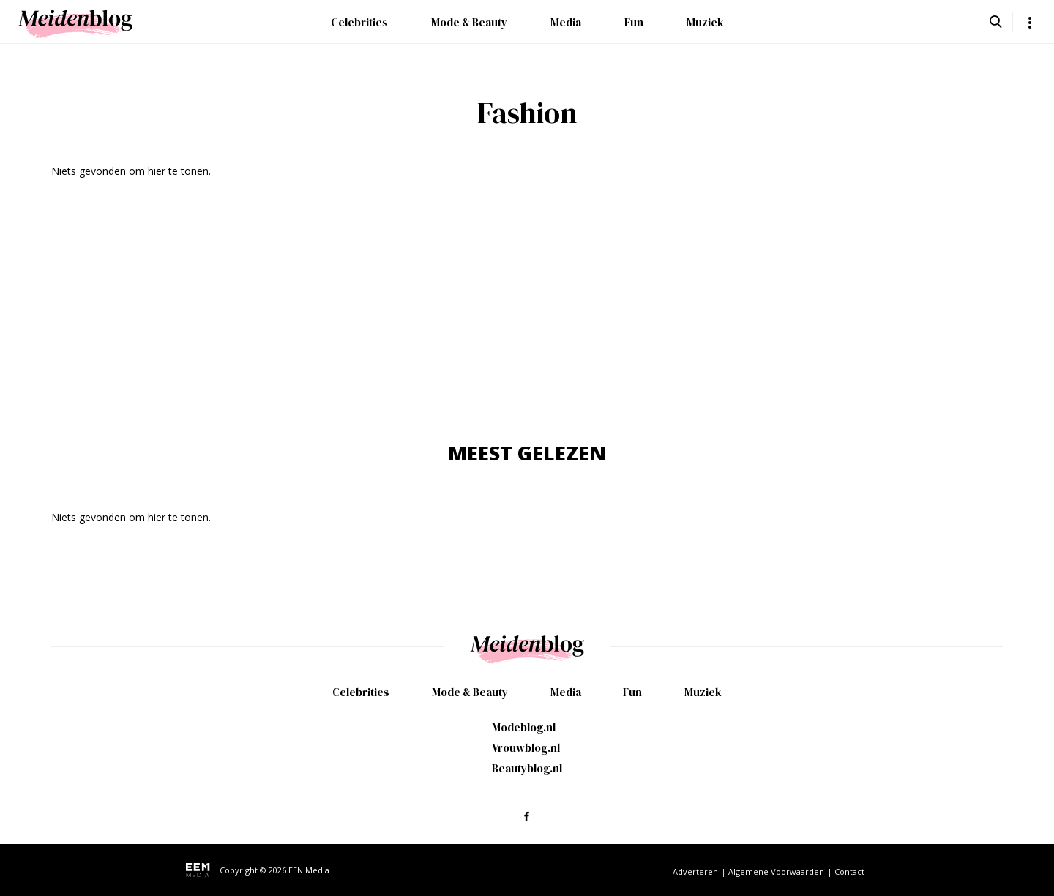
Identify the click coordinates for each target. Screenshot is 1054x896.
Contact (849, 871)
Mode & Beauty (469, 22)
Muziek (705, 22)
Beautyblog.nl (527, 768)
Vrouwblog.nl (526, 747)
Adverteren (695, 871)
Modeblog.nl (524, 727)
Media (565, 22)
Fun (633, 22)
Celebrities (359, 22)
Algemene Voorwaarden (776, 871)
